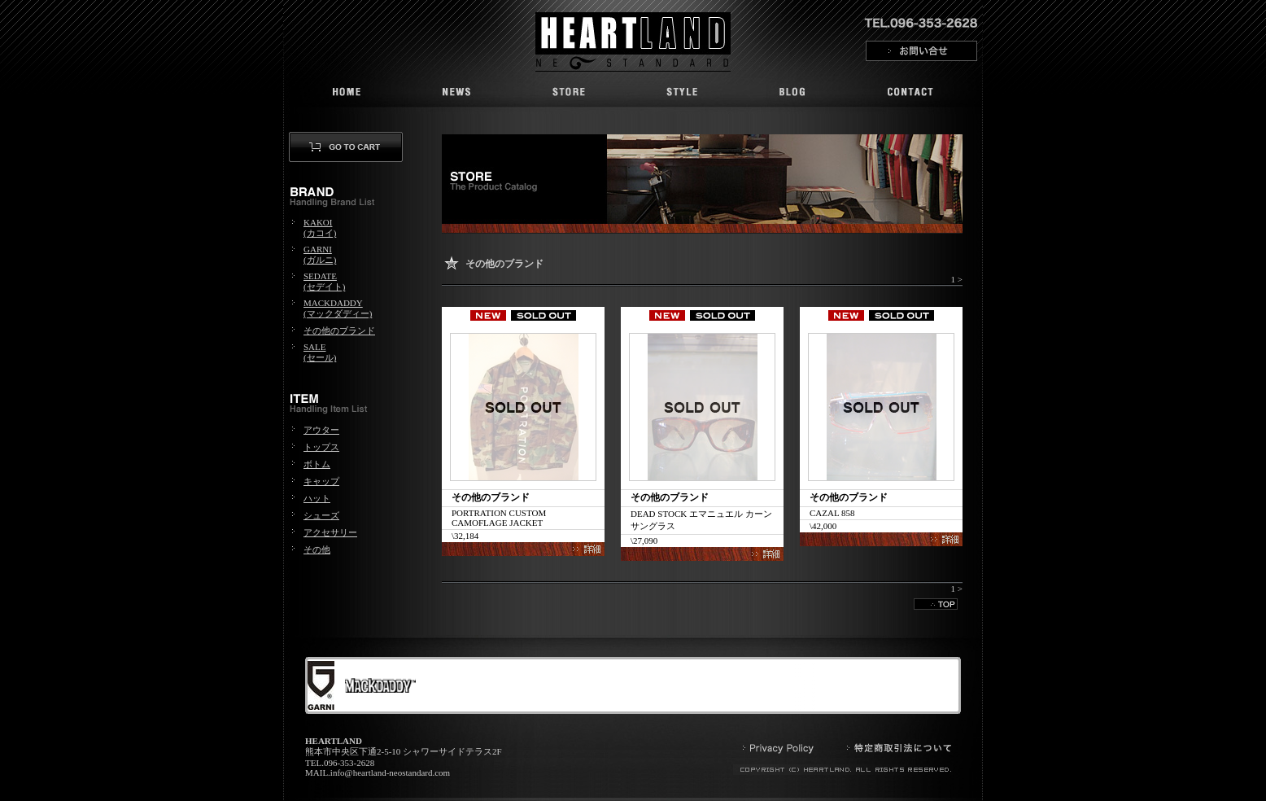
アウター (321, 430)
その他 (316, 549)
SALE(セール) (319, 352)
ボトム (316, 464)
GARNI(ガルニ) (319, 254)
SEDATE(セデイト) (324, 281)
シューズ (321, 515)
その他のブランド (339, 330)
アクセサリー (330, 532)
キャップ (321, 481)
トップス (321, 447)
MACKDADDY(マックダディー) (337, 308)
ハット (316, 498)
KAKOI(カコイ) (319, 227)
